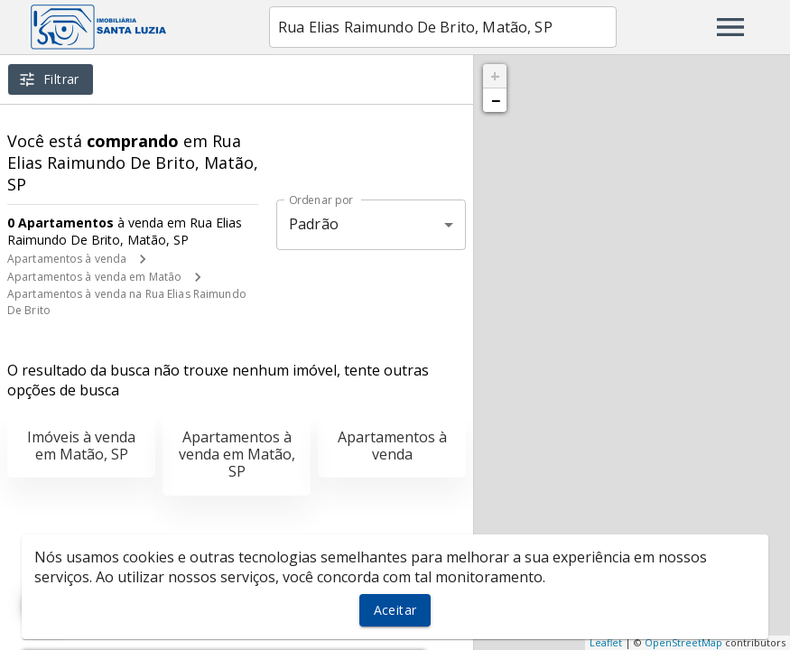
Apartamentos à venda (66, 258)
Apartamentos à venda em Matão (94, 276)
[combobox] (443, 27)
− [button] (495, 100)
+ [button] (495, 76)
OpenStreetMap (683, 642)
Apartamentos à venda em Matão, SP (237, 454)
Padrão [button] (314, 224)
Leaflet (606, 642)
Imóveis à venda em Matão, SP (81, 445)
